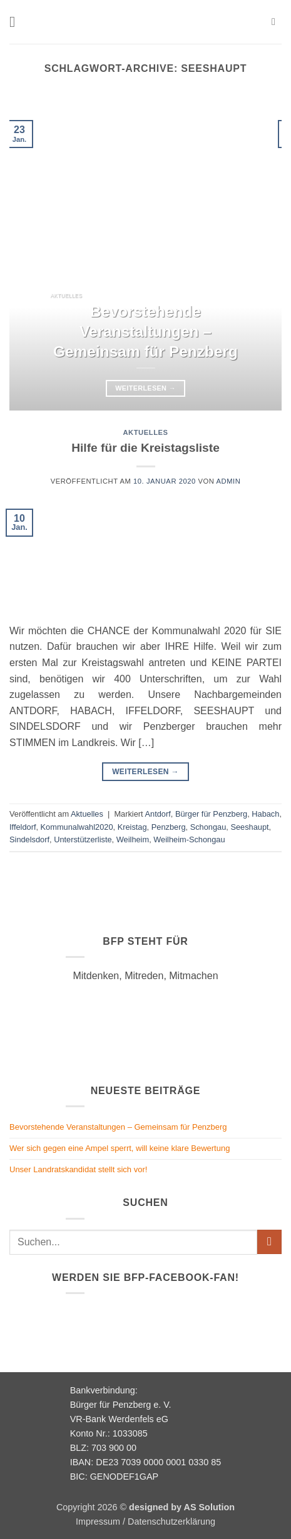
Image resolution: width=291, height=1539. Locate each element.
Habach (265, 814)
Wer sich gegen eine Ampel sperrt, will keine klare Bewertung (119, 1148)
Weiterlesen (145, 388)
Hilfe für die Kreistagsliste (145, 447)
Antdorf (158, 814)
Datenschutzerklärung (171, 1522)
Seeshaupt (249, 827)
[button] (16, 21)
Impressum (98, 1522)
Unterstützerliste (82, 839)
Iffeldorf (22, 827)
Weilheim (132, 839)
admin (228, 481)
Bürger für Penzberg (211, 814)
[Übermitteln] (269, 1242)
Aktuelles (145, 432)
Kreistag (132, 827)
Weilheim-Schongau (189, 839)
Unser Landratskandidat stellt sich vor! (78, 1169)
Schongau (208, 827)
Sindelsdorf (29, 839)
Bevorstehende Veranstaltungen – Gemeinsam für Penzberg (145, 331)
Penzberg (168, 827)
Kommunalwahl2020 (77, 827)
